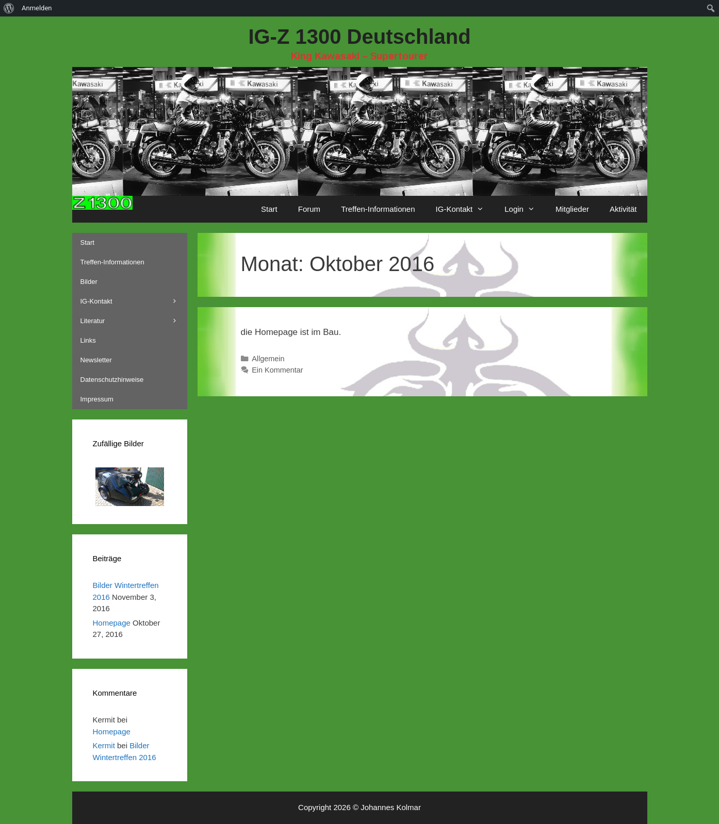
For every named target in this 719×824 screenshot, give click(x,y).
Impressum (96, 399)
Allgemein (268, 359)
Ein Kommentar (277, 370)
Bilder (88, 281)
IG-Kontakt (465, 209)
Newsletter (96, 360)
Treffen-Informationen (378, 209)
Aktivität (623, 209)
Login (524, 209)
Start (269, 209)
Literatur (133, 321)
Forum (309, 209)
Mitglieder (572, 209)
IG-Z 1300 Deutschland (359, 36)
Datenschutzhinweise (112, 379)
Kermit (104, 745)
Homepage (111, 622)
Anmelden (37, 8)
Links (88, 340)
